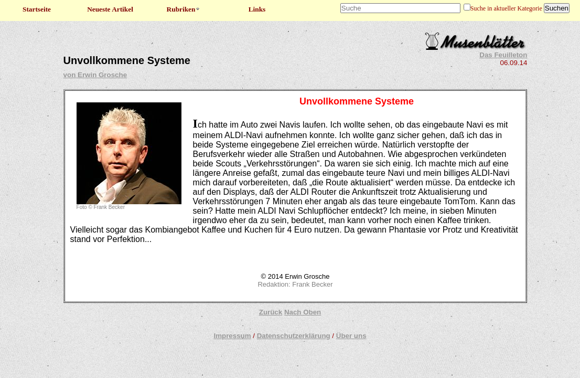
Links (257, 9)
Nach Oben (302, 312)
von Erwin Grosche (95, 75)
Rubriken (184, 9)
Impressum (232, 336)
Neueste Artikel (110, 9)
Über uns (351, 336)
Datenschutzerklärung (293, 336)
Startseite (37, 9)
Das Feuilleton (503, 55)
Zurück (270, 312)
